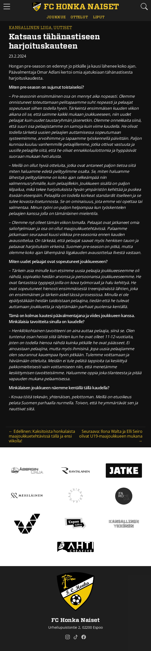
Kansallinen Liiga (30, 28)
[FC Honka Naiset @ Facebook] (84, 637)
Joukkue (56, 17)
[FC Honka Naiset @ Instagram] (68, 637)
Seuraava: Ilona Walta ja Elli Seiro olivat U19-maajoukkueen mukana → (110, 436)
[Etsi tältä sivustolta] (144, 6)
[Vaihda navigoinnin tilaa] (7, 7)
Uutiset (62, 28)
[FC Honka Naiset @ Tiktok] (76, 637)
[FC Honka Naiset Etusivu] (76, 7)
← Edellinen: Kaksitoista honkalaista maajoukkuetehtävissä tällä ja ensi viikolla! (42, 436)
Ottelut (79, 17)
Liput (99, 17)
